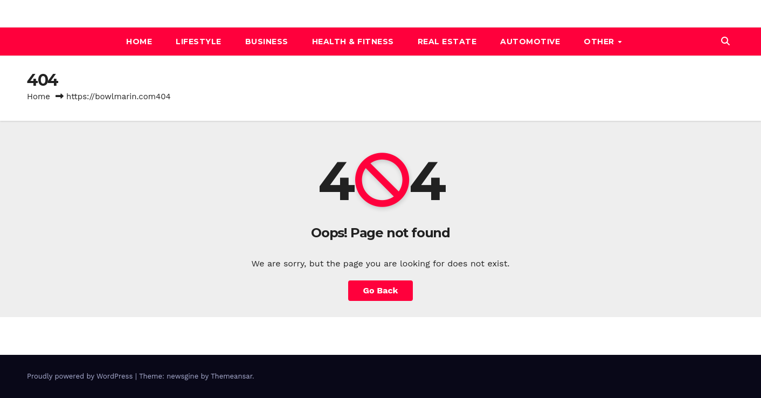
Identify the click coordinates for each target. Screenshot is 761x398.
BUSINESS (266, 41)
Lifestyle (199, 41)
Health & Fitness (353, 41)
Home (139, 41)
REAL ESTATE (447, 41)
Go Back (380, 290)
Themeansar (231, 376)
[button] (725, 41)
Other (600, 41)
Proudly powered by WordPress (81, 376)
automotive (530, 41)
